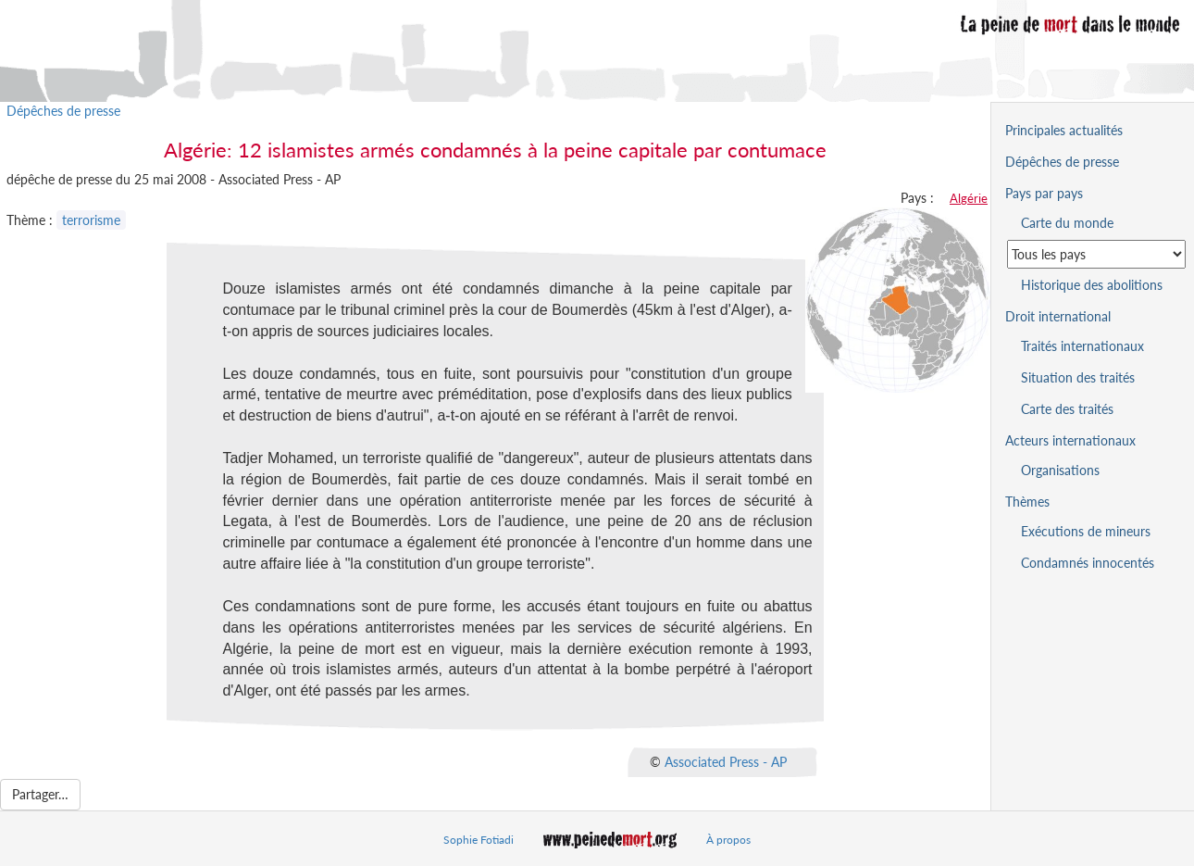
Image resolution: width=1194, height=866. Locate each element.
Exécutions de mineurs (1085, 531)
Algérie (969, 198)
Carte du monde (1067, 223)
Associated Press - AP (726, 762)
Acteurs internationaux (1070, 440)
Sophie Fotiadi (478, 840)
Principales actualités (1064, 130)
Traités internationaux (1082, 346)
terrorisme (91, 220)
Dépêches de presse (63, 111)
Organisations (1060, 470)
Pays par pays (1044, 193)
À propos (728, 840)
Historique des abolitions (1092, 285)
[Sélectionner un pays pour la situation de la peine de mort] (1096, 254)
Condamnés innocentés (1087, 563)
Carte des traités (1067, 409)
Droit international (1058, 316)
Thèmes (1027, 501)
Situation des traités (1078, 377)
